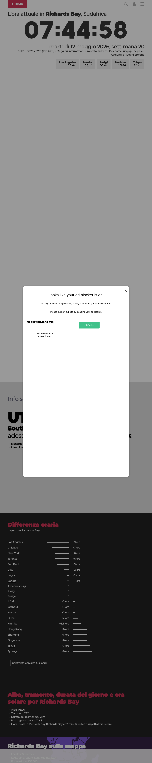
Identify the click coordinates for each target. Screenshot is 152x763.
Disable (89, 325)
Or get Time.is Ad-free (40, 322)
